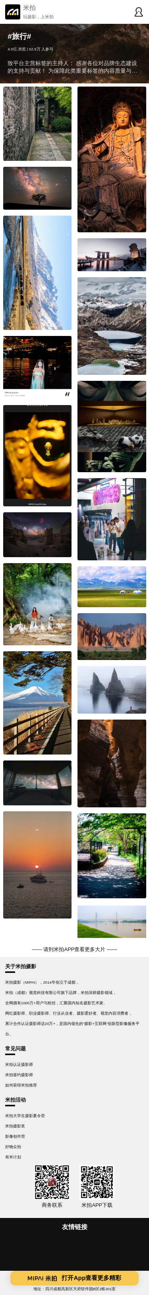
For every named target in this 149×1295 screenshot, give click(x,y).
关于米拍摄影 (20, 966)
